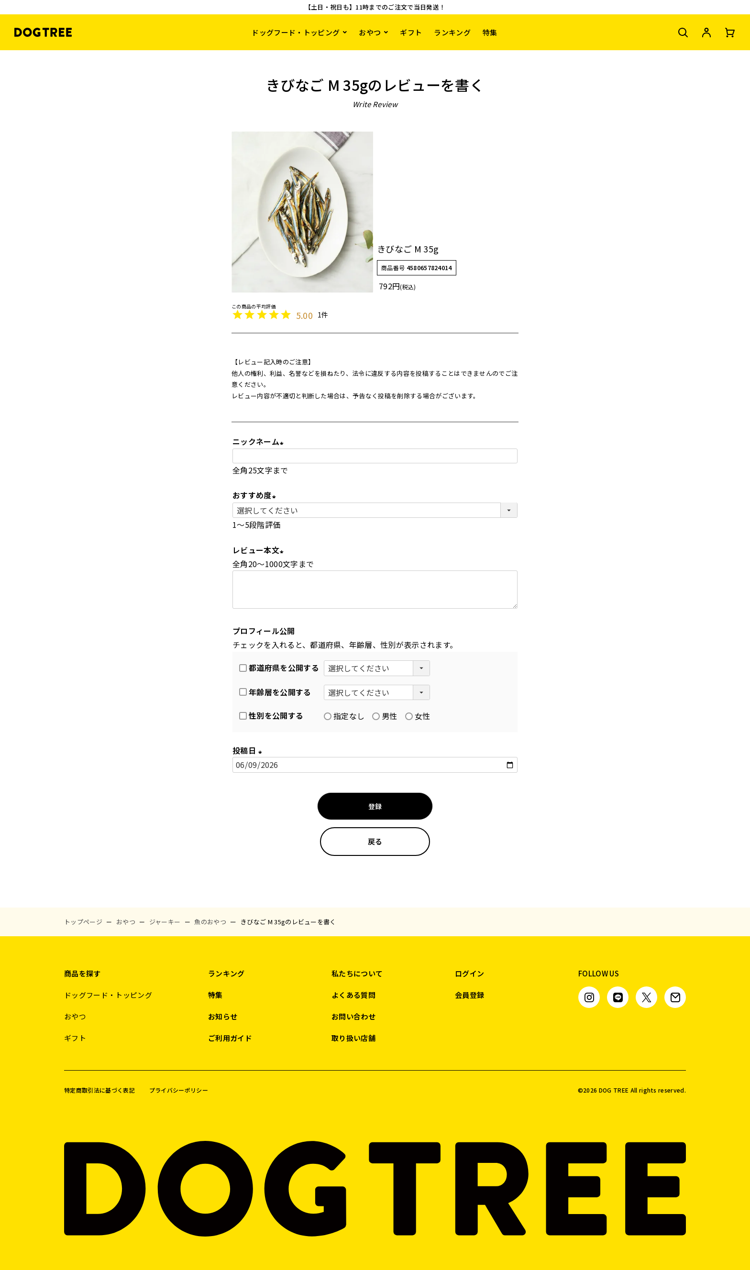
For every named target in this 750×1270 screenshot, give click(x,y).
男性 (384, 716)
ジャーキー (165, 921)
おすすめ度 (255, 495)
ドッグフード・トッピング (296, 32)
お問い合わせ (353, 1016)
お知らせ (222, 1016)
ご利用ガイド (230, 1037)
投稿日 (248, 750)
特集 (490, 32)
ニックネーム (259, 441)
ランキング (452, 32)
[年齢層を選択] (377, 692)
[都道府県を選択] (377, 668)
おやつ (370, 32)
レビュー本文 (259, 550)
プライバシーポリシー (178, 1090)
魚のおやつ (210, 921)
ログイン (469, 973)
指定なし (344, 716)
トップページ (83, 921)
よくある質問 (353, 994)
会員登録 (469, 994)
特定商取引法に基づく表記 (99, 1090)
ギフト (411, 32)
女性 (417, 716)
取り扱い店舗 (353, 1037)
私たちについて (357, 973)
